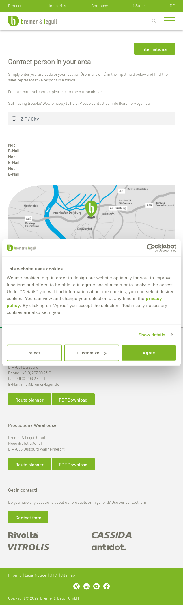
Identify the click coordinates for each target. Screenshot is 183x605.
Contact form (28, 517)
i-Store (139, 5)
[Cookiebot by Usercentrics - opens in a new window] (151, 247)
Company (99, 5)
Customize (91, 352)
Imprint (14, 574)
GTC (53, 574)
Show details (152, 334)
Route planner (29, 399)
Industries (57, 5)
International (154, 49)
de (172, 5)
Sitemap (67, 574)
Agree (149, 352)
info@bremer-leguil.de (40, 384)
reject (34, 352)
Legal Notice (35, 574)
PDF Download (73, 399)
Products (16, 5)
